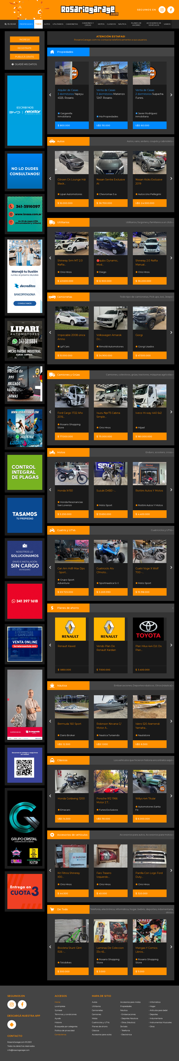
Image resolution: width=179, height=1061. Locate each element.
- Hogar (152, 1006)
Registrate (24, 48)
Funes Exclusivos (146, 809)
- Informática (154, 1002)
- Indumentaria (156, 1018)
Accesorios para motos (159, 834)
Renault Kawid (105, 646)
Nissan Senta (66, 660)
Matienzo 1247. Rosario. (149, 94)
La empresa (60, 1006)
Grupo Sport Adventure (66, 504)
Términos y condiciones (66, 1014)
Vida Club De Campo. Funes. (72, 94)
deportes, (152, 909)
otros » (169, 912)
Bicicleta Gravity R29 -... (72, 947)
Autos (94, 1002)
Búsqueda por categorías (66, 1026)
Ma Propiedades (146, 116)
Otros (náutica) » (164, 685)
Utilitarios (96, 1006)
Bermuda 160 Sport (108, 723)
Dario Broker (66, 735)
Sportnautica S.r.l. (69, 583)
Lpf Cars (102, 346)
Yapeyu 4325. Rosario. (109, 94)
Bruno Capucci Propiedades (67, 115)
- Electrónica (126, 1034)
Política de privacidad (64, 1030)
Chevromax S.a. (145, 194)
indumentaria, (165, 909)
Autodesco (65, 809)
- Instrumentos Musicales (160, 1022)
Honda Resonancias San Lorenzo (109, 504)
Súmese (58, 1010)
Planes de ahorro (100, 1026)
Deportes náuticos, (144, 685)
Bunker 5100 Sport (69, 723)
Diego (140, 272)
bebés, (142, 909)
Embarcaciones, (123, 685)
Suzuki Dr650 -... (145, 490)
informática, (123, 909)
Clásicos (95, 1030)
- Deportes (153, 1014)
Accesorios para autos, (133, 834)
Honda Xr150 (104, 490)
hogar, (134, 909)
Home (57, 1002)
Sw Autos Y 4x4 (67, 346)
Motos (94, 1018)
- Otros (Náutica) (127, 1022)
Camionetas (97, 1010)
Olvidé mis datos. (24, 64)
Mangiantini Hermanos (65, 193)
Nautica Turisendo (147, 735)
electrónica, (109, 909)
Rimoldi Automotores (148, 346)
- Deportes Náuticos (129, 1018)
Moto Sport (143, 505)
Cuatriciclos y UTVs (100, 1022)
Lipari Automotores (108, 194)
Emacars (103, 809)
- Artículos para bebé (158, 1010)
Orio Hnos (65, 272)
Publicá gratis (24, 56)
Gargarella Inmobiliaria (104, 115)
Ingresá (25, 39)
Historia (58, 1022)
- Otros (152, 1026)
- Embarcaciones (128, 1014)
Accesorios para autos (102, 1034)
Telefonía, (96, 909)
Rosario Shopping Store (107, 426)
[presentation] (50, 95)
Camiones (96, 1014)
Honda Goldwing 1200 (110, 798)
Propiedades (126, 1006)
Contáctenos (60, 1034)
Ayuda (58, 1018)
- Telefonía (125, 1030)
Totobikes (64, 962)
